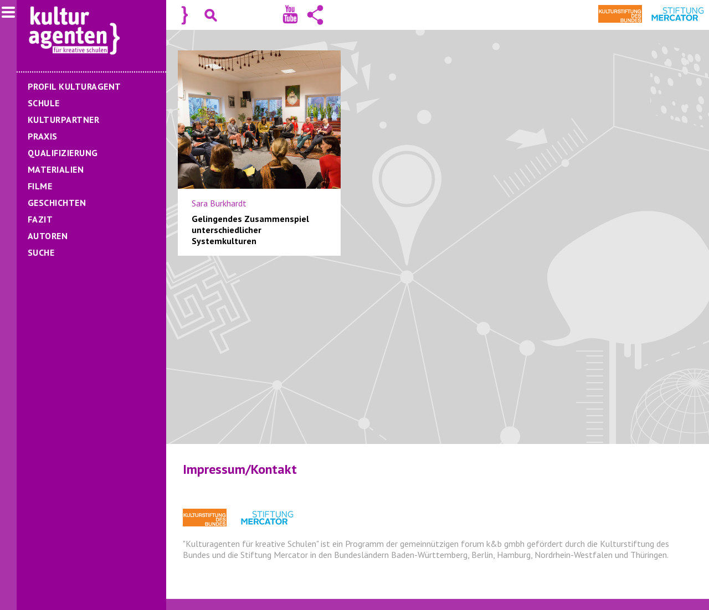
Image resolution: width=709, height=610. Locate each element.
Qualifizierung (63, 152)
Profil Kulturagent (74, 86)
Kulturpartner (63, 119)
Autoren (48, 235)
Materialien (56, 169)
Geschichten (57, 202)
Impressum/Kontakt (240, 469)
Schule (44, 102)
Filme (40, 186)
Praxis (43, 136)
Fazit (40, 219)
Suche (41, 252)
